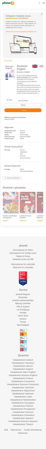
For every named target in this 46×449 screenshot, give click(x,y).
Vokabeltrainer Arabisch (23, 360)
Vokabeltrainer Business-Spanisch (23, 421)
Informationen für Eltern (23, 250)
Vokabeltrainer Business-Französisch (23, 384)
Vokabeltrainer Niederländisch (23, 400)
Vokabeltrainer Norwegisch (23, 403)
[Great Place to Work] (23, 278)
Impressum (23, 433)
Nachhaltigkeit (23, 325)
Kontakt (23, 313)
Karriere (23, 319)
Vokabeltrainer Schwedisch (23, 415)
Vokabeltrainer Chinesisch (23, 363)
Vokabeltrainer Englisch (23, 369)
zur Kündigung (23, 310)
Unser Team (23, 316)
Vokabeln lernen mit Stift (23, 259)
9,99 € (23, 110)
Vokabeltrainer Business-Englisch (23, 375)
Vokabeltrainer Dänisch (23, 366)
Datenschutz (16, 430)
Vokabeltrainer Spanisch (23, 418)
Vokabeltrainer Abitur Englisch (23, 372)
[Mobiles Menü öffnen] (43, 3)
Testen (23, 105)
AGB (6, 430)
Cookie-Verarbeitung (32, 430)
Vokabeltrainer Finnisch (23, 378)
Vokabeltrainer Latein (23, 397)
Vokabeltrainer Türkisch (23, 424)
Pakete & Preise (23, 256)
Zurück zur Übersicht (12, 178)
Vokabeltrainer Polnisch (23, 406)
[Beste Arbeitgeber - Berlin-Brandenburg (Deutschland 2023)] (23, 332)
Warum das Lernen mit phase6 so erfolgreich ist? (21, 31)
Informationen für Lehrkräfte (23, 264)
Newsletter (23, 297)
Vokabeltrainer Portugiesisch (23, 409)
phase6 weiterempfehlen (23, 300)
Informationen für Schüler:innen (22, 253)
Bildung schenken (23, 303)
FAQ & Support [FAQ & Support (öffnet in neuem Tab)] (22, 306)
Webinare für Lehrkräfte (23, 267)
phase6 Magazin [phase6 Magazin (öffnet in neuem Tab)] (23, 294)
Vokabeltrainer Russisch (23, 412)
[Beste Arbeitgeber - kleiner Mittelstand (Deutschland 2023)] (23, 347)
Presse (23, 322)
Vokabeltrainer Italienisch (23, 394)
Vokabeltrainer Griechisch (23, 387)
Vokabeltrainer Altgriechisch (23, 391)
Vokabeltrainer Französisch (23, 381)
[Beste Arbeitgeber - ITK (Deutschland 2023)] (23, 340)
